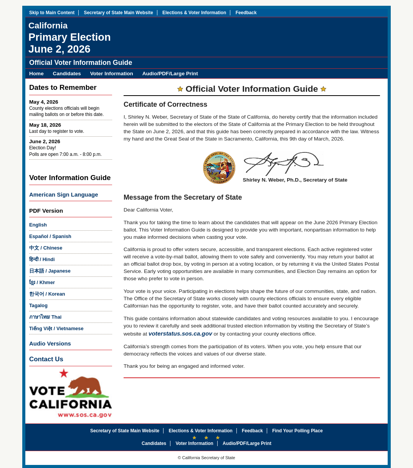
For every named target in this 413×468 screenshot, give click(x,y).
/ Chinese (45, 248)
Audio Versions (50, 343)
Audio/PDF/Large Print (170, 73)
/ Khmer (42, 282)
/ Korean (47, 294)
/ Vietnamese (56, 328)
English (38, 225)
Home (36, 73)
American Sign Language (63, 194)
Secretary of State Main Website (118, 12)
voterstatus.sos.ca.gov (180, 333)
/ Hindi (42, 259)
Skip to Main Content (51, 12)
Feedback (246, 12)
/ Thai (45, 317)
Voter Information (111, 73)
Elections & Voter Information (194, 12)
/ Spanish (50, 236)
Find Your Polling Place (297, 430)
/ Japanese (50, 271)
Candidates (67, 73)
